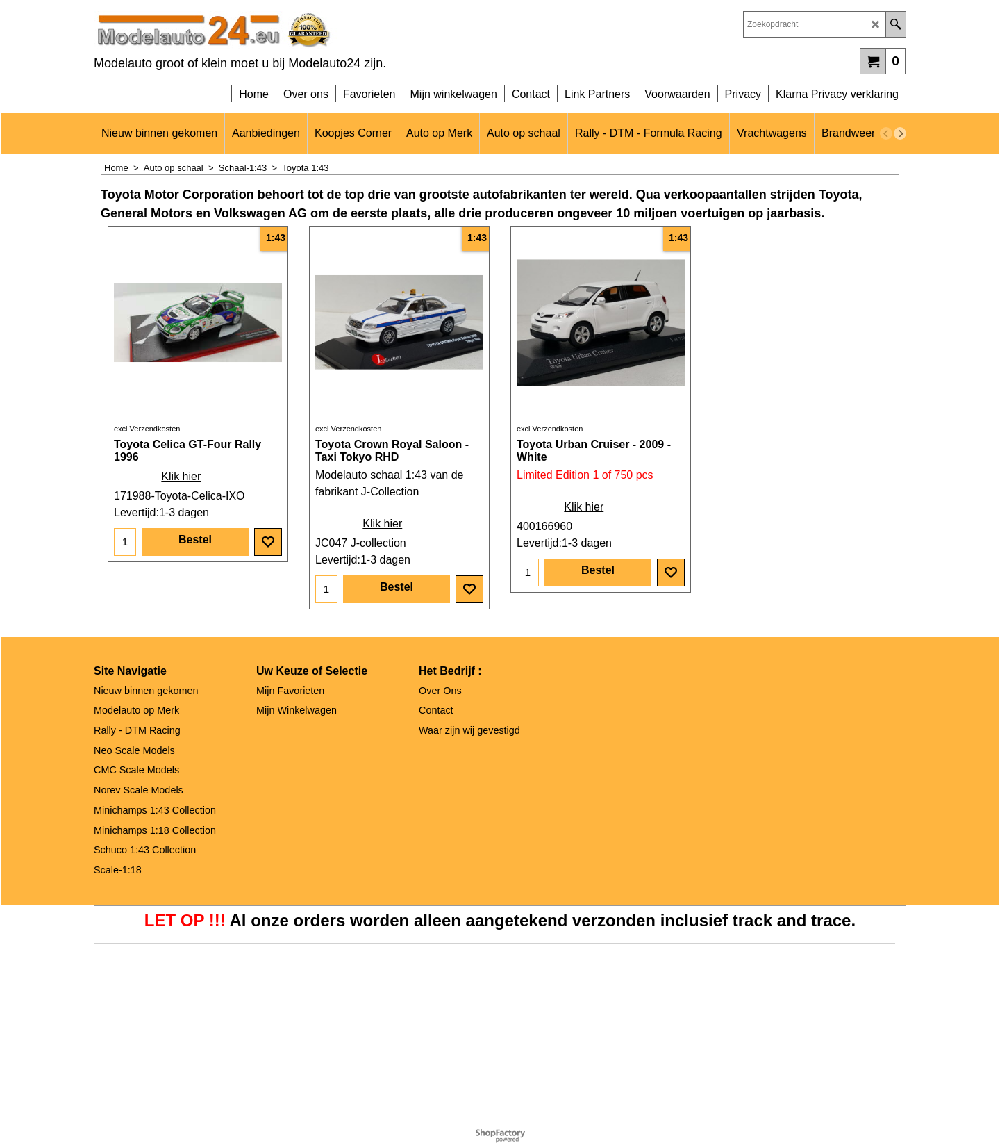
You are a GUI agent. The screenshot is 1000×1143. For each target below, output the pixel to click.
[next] (900, 133)
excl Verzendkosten (147, 429)
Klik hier (181, 476)
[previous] (886, 133)
